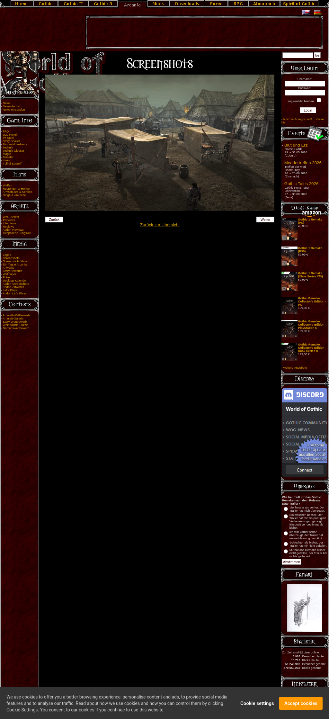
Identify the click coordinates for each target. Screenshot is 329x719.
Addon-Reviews (13, 229)
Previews (9, 220)
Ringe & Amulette (14, 195)
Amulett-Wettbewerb (16, 315)
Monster (8, 157)
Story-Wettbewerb (15, 321)
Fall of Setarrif (12, 163)
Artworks (8, 267)
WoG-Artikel (11, 217)
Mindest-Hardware (15, 144)
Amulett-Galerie (13, 318)
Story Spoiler (11, 141)
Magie (7, 154)
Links (6, 160)
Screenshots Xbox (15, 261)
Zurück (54, 219)
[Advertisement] (204, 32)
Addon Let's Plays (14, 293)
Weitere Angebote (295, 367)
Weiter (266, 219)
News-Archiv (11, 106)
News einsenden (14, 109)
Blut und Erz (296, 145)
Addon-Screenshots (16, 283)
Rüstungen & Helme (16, 188)
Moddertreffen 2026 (303, 162)
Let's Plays (10, 290)
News (6, 103)
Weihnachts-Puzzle (16, 325)
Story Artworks (12, 271)
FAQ (6, 131)
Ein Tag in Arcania (15, 264)
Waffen (7, 185)
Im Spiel (8, 137)
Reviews (8, 226)
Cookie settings (257, 705)
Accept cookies (300, 705)
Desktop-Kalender (15, 280)
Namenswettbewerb (16, 328)
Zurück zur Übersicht (160, 224)
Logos (7, 254)
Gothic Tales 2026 (301, 183)
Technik (8, 147)
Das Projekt (10, 134)
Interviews (9, 223)
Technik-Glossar (13, 150)
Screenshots (11, 258)
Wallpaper (9, 274)
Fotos (6, 277)
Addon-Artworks (13, 287)
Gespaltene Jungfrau (17, 233)
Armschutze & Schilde (17, 191)
